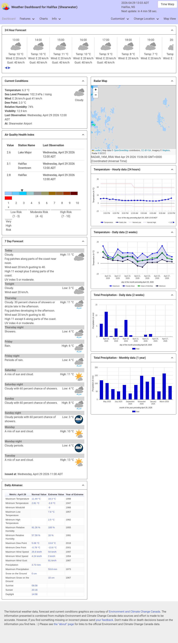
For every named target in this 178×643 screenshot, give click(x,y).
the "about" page (64, 624)
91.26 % (36, 527)
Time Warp (167, 4)
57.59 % (36, 535)
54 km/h (52, 551)
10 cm (51, 577)
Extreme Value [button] (56, 494)
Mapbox (166, 150)
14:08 (34, 594)
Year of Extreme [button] (74, 494)
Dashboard (8, 18)
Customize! (118, 18)
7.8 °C (51, 512)
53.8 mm (52, 569)
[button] (95, 90)
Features (25, 18)
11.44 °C (36, 498)
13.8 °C (52, 543)
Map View (170, 18)
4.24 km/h (37, 556)
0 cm (34, 573)
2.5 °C (51, 519)
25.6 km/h (37, 551)
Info (54, 18)
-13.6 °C (52, 547)
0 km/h (51, 556)
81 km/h (52, 560)
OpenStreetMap (121, 150)
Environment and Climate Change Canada (134, 611)
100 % (51, 527)
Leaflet (96, 150)
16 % (50, 535)
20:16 (34, 590)
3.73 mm (36, 565)
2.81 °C (35, 503)
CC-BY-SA (146, 150)
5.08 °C (35, 543)
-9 (49, 507)
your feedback (104, 620)
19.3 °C (52, 498)
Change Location (144, 18)
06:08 (34, 585)
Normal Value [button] (39, 494)
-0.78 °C (36, 547)
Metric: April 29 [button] (17, 494)
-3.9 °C (51, 503)
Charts (43, 18)
